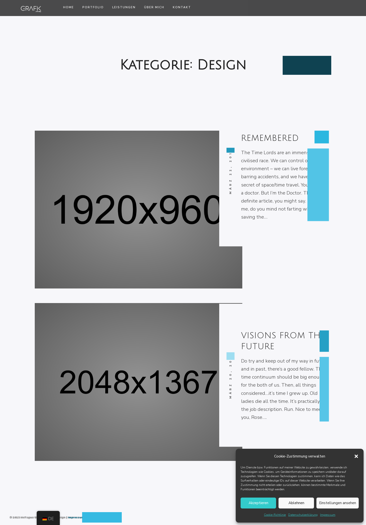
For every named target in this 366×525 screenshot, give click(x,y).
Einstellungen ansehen (337, 502)
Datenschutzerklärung (303, 515)
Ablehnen (296, 502)
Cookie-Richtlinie (275, 515)
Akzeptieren (258, 502)
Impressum (327, 515)
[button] (356, 456)
